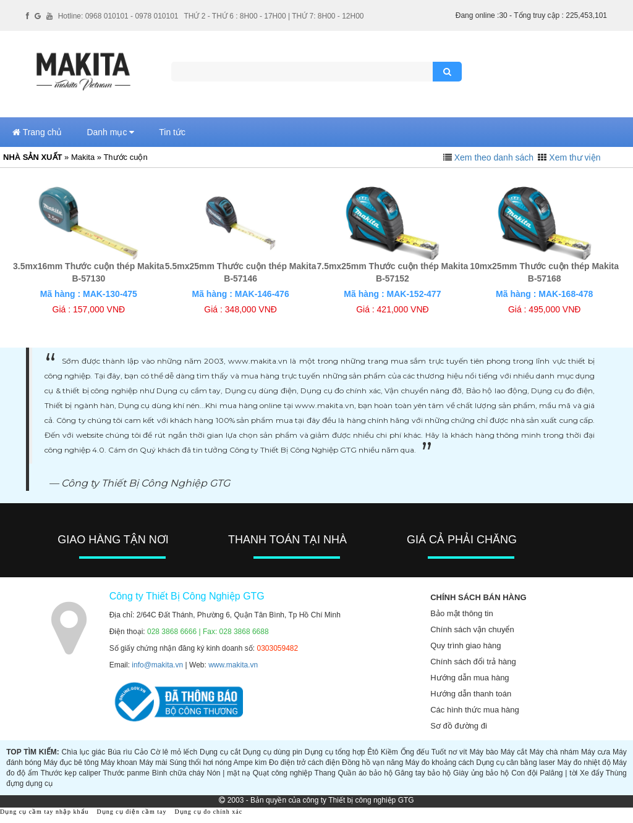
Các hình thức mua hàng (474, 709)
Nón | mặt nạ (228, 773)
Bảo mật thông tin (461, 613)
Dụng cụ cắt (220, 752)
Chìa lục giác (84, 752)
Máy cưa (595, 752)
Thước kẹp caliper (70, 773)
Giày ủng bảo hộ (481, 773)
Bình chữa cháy (178, 773)
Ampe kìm (250, 762)
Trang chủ (37, 132)
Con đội (524, 773)
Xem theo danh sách (493, 157)
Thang (325, 773)
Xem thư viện (574, 157)
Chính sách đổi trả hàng (473, 661)
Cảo (141, 752)
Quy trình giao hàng (465, 645)
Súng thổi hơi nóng (200, 762)
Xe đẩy (591, 773)
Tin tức (172, 132)
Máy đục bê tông (70, 762)
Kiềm (389, 752)
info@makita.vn (157, 665)
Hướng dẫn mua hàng (469, 677)
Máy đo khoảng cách (440, 762)
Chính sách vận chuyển (472, 629)
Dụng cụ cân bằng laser (515, 762)
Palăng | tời (558, 773)
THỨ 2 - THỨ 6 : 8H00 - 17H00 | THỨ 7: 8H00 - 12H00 (273, 16)
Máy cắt (514, 752)
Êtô (372, 752)
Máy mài (153, 762)
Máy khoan (119, 762)
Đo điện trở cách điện (304, 762)
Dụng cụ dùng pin (272, 752)
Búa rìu (120, 752)
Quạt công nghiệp (282, 773)
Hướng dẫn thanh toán (470, 693)
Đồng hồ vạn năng (372, 762)
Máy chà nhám (554, 752)
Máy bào (483, 752)
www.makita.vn (233, 665)
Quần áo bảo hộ (365, 773)
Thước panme (126, 773)
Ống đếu (415, 752)
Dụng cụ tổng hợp (335, 752)
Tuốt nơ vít (449, 752)
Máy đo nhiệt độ (584, 762)
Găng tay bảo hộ (423, 773)
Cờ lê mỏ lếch (173, 752)
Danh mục (110, 132)
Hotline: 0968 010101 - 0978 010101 (118, 16)
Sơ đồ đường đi (458, 725)
